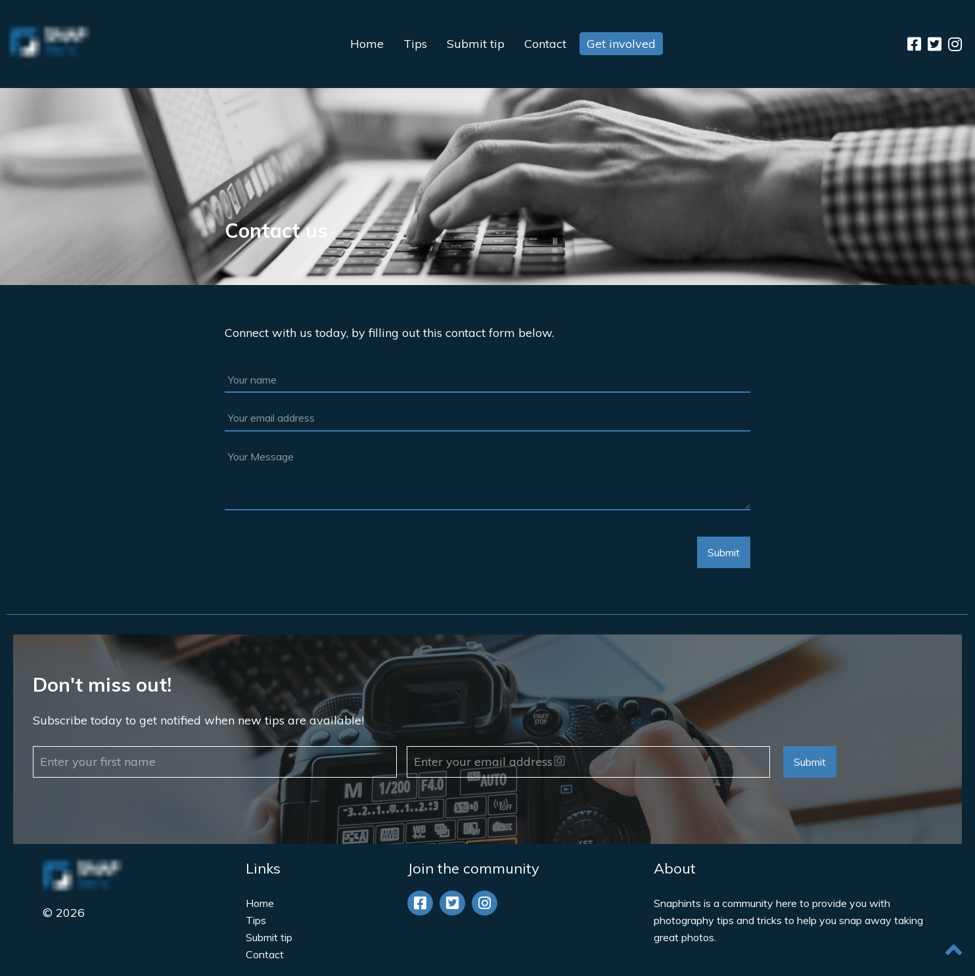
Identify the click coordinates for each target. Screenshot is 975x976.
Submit (724, 552)
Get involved (621, 43)
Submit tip (476, 43)
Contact (545, 43)
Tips (415, 43)
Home (367, 43)
